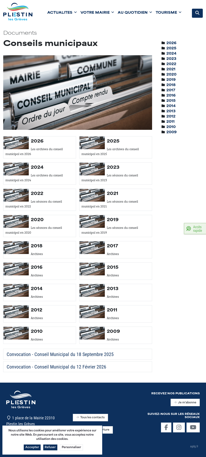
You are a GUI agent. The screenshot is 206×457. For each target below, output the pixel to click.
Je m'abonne (185, 402)
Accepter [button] (32, 449)
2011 (170, 122)
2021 (170, 69)
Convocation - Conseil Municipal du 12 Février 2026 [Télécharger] (56, 366)
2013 (171, 111)
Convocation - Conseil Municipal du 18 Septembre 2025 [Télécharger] (60, 354)
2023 (171, 59)
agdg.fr (194, 446)
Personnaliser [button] (71, 449)
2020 (171, 74)
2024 (171, 53)
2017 (170, 90)
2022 (171, 64)
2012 (170, 116)
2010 (171, 127)
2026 (171, 43)
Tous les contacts (90, 417)
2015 (171, 101)
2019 (171, 80)
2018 (171, 85)
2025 (171, 48)
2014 (171, 106)
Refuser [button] (50, 449)
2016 (171, 95)
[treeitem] (171, 43)
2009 (171, 132)
